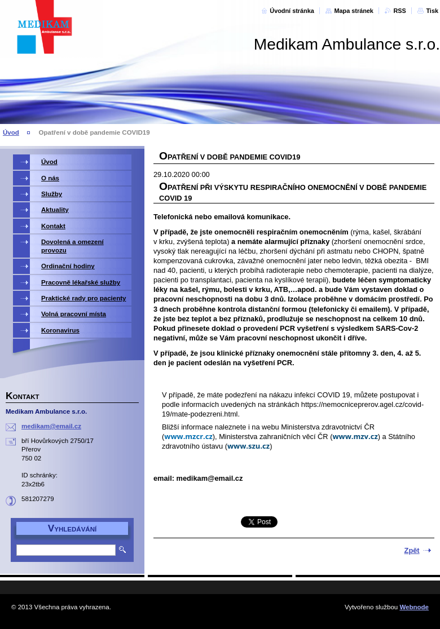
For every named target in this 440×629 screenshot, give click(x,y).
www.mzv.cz (354, 436)
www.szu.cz (248, 446)
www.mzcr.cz (188, 436)
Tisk (432, 10)
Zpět (412, 550)
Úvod (11, 132)
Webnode (414, 607)
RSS (399, 10)
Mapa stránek (353, 10)
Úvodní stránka (292, 10)
